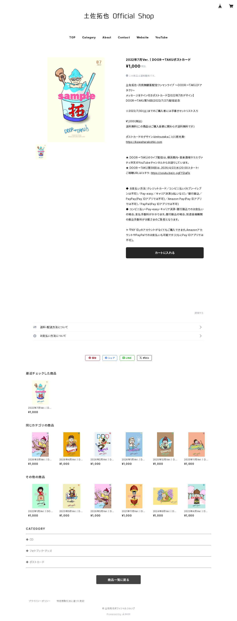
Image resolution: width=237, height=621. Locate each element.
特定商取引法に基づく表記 (70, 601)
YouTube (161, 37)
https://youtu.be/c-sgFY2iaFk (170, 173)
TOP (72, 37)
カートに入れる (165, 253)
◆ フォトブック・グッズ (39, 550)
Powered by (118, 614)
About (106, 37)
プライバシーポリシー (40, 601)
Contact (124, 37)
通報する (199, 313)
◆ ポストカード (35, 562)
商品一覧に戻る (118, 580)
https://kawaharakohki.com (144, 141)
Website (143, 37)
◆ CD (30, 539)
